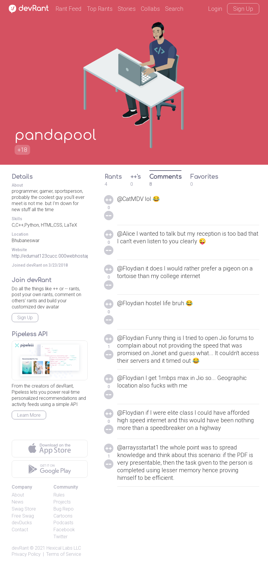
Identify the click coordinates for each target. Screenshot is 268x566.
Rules (59, 495)
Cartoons (62, 516)
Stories (127, 8)
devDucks (22, 522)
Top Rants (100, 8)
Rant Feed (69, 8)
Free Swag (23, 516)
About (18, 495)
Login (215, 8)
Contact (20, 529)
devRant (20, 548)
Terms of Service (63, 554)
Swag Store (24, 509)
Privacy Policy (26, 554)
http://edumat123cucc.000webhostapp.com (57, 256)
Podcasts (63, 522)
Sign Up (243, 8)
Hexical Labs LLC (63, 548)
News (17, 502)
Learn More (29, 415)
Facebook (64, 529)
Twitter (60, 536)
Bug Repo (63, 509)
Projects (62, 502)
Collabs (150, 8)
